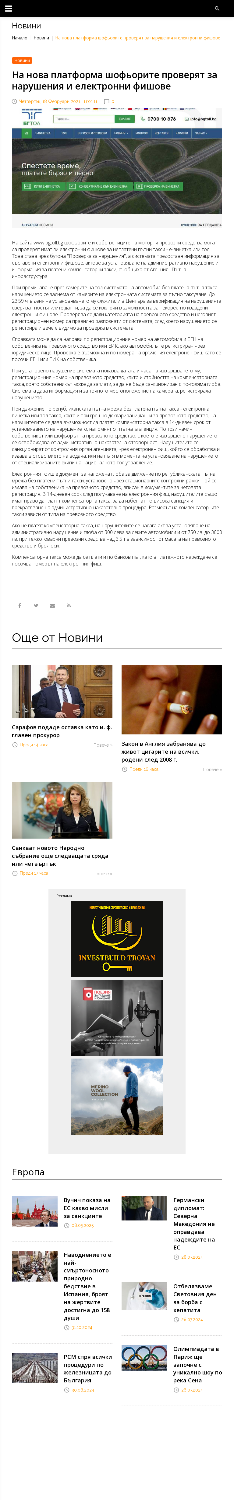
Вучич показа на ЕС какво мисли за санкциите (87, 1183)
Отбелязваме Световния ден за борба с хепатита (195, 1246)
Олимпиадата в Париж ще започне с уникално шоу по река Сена (196, 1299)
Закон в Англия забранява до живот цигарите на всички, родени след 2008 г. (171, 745)
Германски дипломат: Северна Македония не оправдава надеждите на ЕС (197, 1190)
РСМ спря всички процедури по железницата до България (84, 1324)
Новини (41, 38)
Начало (19, 38)
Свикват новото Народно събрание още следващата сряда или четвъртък (62, 839)
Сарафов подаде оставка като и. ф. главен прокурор (55, 729)
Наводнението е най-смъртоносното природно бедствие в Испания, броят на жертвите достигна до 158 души (86, 1252)
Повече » (103, 742)
